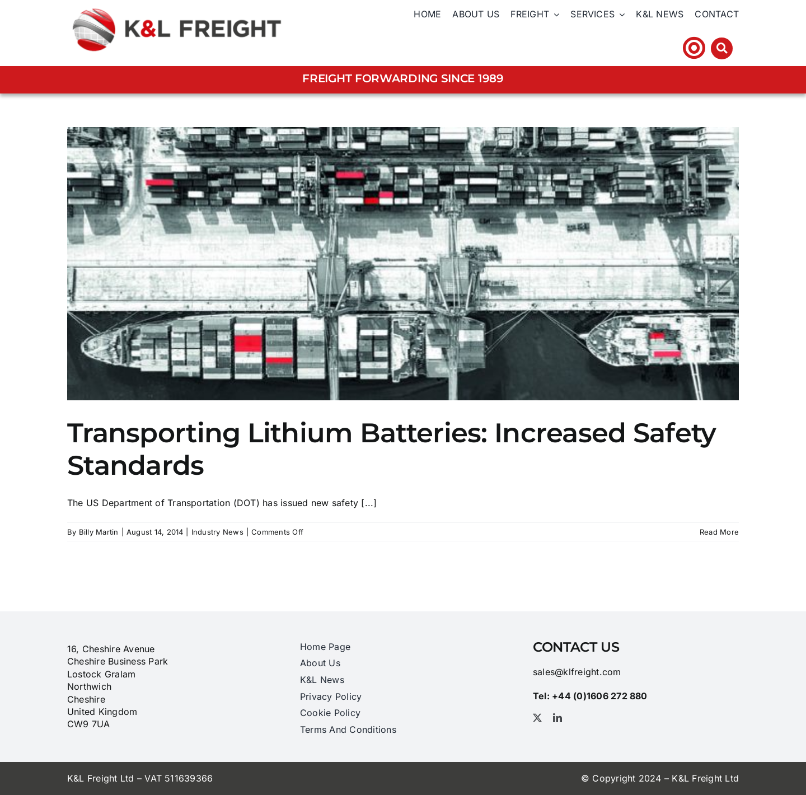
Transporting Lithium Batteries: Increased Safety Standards (391, 449)
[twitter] (537, 717)
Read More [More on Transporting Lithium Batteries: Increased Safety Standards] (719, 531)
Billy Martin (99, 531)
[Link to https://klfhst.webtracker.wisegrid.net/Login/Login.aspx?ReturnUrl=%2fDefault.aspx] (694, 47)
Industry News (217, 531)
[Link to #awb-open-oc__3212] (722, 48)
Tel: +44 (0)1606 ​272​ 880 (614, 47)
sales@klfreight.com (577, 671)
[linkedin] (557, 717)
